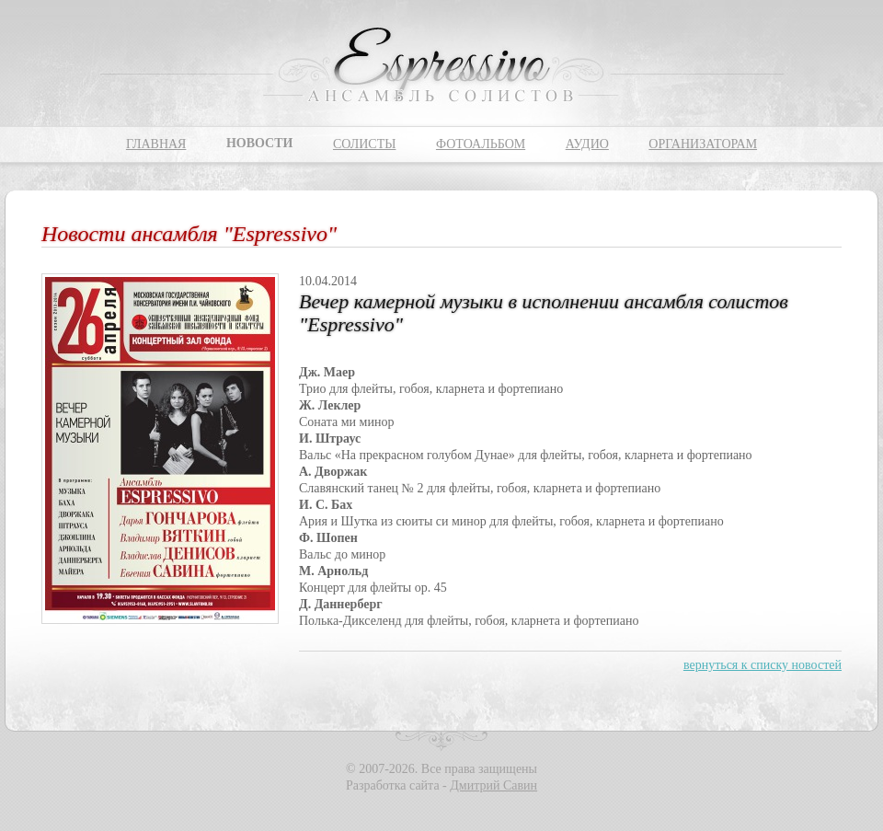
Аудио (587, 144)
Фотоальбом (480, 144)
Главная (156, 144)
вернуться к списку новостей (762, 665)
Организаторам (702, 144)
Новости (259, 143)
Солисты (364, 144)
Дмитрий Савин (493, 785)
